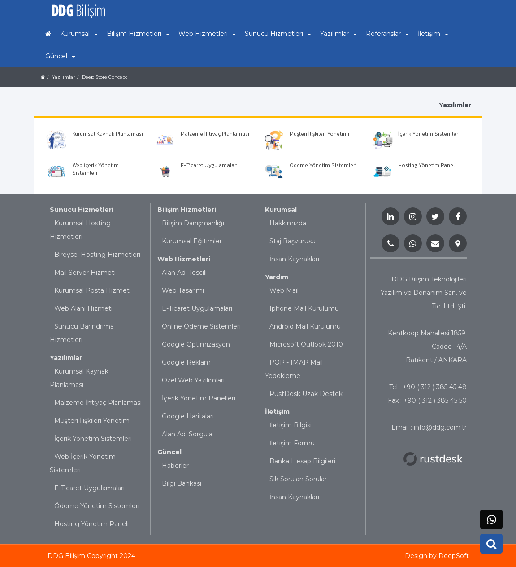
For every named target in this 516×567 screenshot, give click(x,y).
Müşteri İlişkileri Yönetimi (92, 421)
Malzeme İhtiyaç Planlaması (98, 403)
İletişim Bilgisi (290, 425)
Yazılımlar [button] (338, 34)
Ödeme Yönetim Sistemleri (96, 506)
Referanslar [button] (387, 34)
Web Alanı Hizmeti (83, 308)
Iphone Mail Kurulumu (304, 308)
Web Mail (284, 290)
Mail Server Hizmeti (85, 272)
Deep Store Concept (104, 77)
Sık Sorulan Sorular (298, 479)
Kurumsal (281, 210)
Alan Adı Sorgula (187, 434)
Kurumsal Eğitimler (192, 241)
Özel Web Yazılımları (193, 380)
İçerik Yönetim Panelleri (198, 398)
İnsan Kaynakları (294, 259)
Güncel (169, 452)
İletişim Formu (292, 443)
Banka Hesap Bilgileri (302, 461)
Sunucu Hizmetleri (81, 210)
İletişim (277, 412)
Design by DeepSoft (437, 556)
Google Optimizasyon (196, 344)
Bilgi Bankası (181, 483)
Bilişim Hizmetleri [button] (138, 34)
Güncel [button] (60, 56)
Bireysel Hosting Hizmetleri (97, 255)
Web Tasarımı (183, 290)
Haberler (175, 466)
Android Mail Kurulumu (305, 326)
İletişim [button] (433, 34)
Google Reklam (186, 362)
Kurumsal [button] (79, 34)
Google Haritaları (188, 416)
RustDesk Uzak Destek (306, 394)
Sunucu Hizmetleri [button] (278, 34)
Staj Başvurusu (292, 241)
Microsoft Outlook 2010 (306, 344)
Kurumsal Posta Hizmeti (92, 290)
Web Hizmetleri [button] (207, 34)
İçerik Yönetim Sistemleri (93, 439)
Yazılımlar (63, 77)
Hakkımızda (287, 223)
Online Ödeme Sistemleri (201, 326)
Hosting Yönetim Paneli (91, 524)
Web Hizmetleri (183, 259)
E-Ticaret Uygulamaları (89, 488)
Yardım (276, 277)
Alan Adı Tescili (184, 272)
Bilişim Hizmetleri (186, 210)
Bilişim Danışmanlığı (193, 223)
